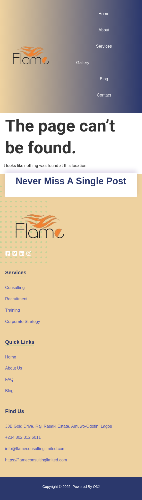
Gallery (82, 62)
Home (104, 14)
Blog (104, 79)
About (103, 30)
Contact (104, 95)
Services (104, 46)
